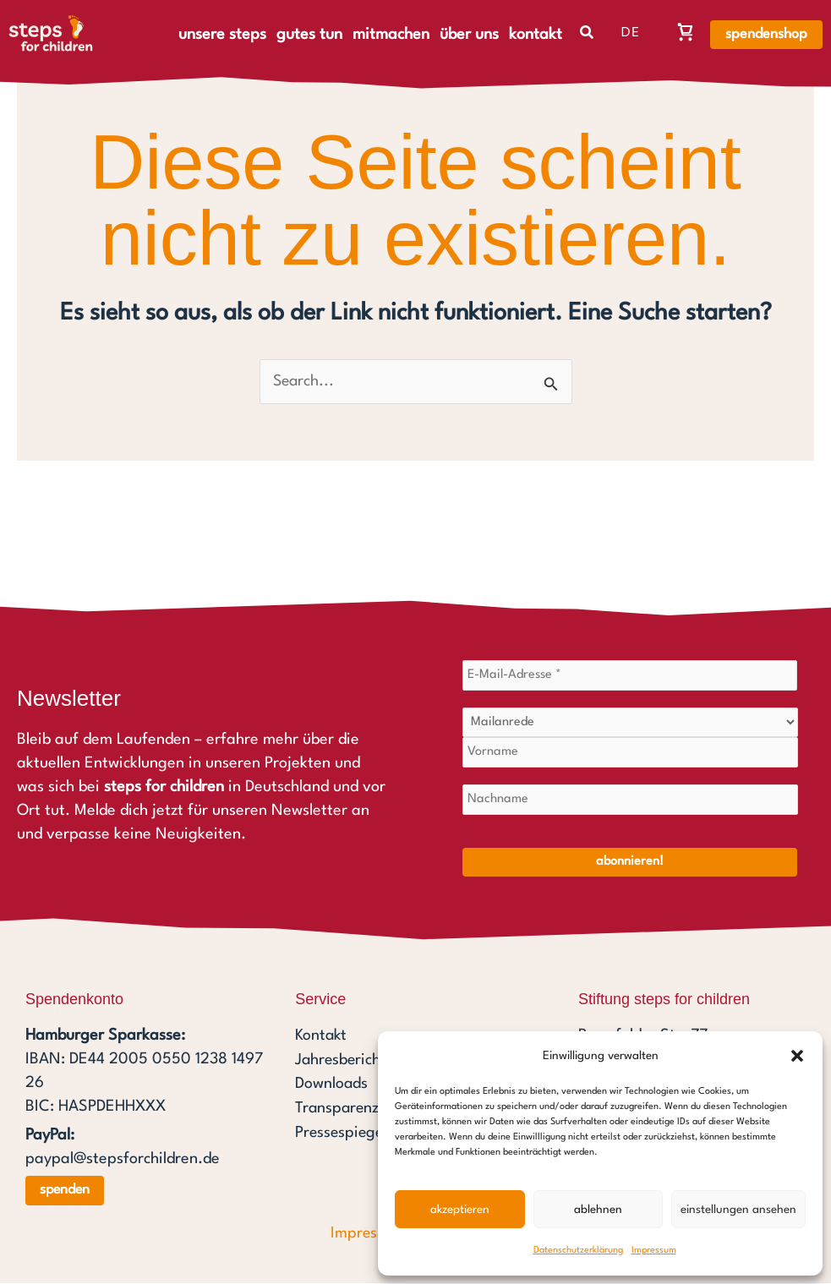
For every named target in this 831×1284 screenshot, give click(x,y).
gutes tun (309, 34)
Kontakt (321, 1037)
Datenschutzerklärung (578, 1250)
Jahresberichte (346, 1060)
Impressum (653, 1250)
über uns (469, 34)
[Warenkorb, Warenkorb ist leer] (685, 31)
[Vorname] (630, 753)
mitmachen (391, 34)
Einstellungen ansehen (738, 1210)
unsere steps (222, 34)
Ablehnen (598, 1210)
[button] (797, 1055)
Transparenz (338, 1108)
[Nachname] (630, 800)
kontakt (535, 34)
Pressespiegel (342, 1131)
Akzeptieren (459, 1210)
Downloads (332, 1084)
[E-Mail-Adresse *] (630, 676)
